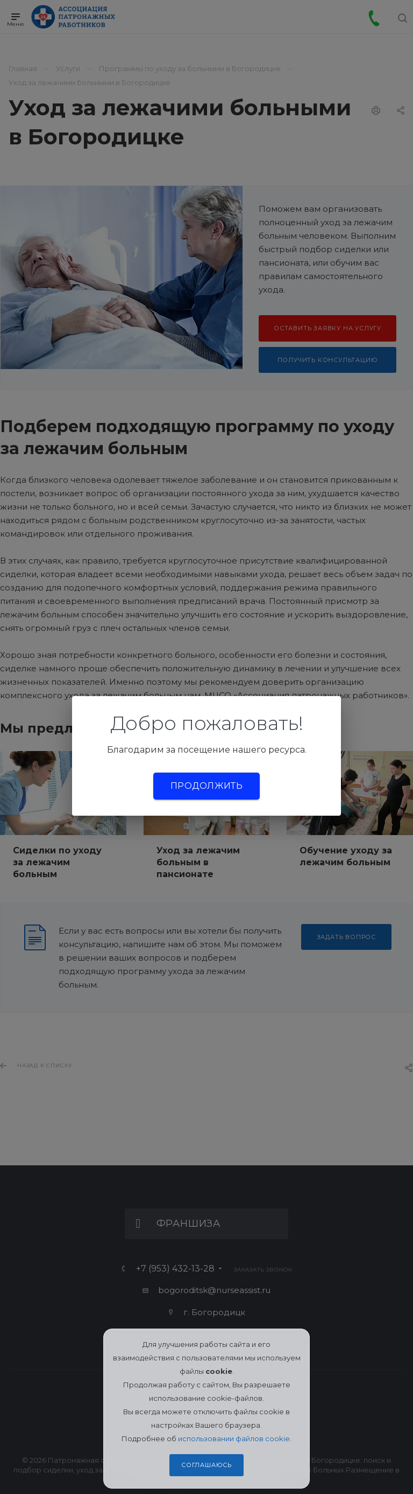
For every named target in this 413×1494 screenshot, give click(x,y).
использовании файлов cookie (234, 1438)
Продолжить (206, 786)
